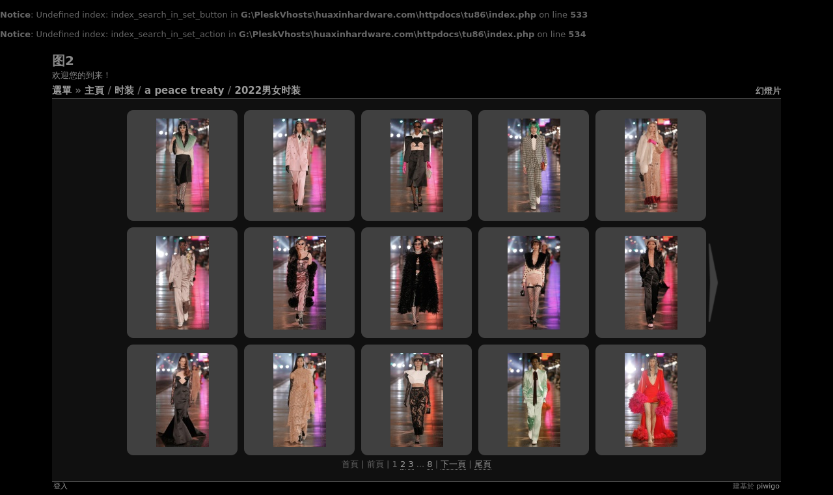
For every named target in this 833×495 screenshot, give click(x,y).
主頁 (94, 90)
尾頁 (482, 464)
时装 (124, 90)
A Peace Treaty (184, 90)
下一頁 (453, 464)
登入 (60, 486)
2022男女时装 (267, 90)
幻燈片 (768, 91)
